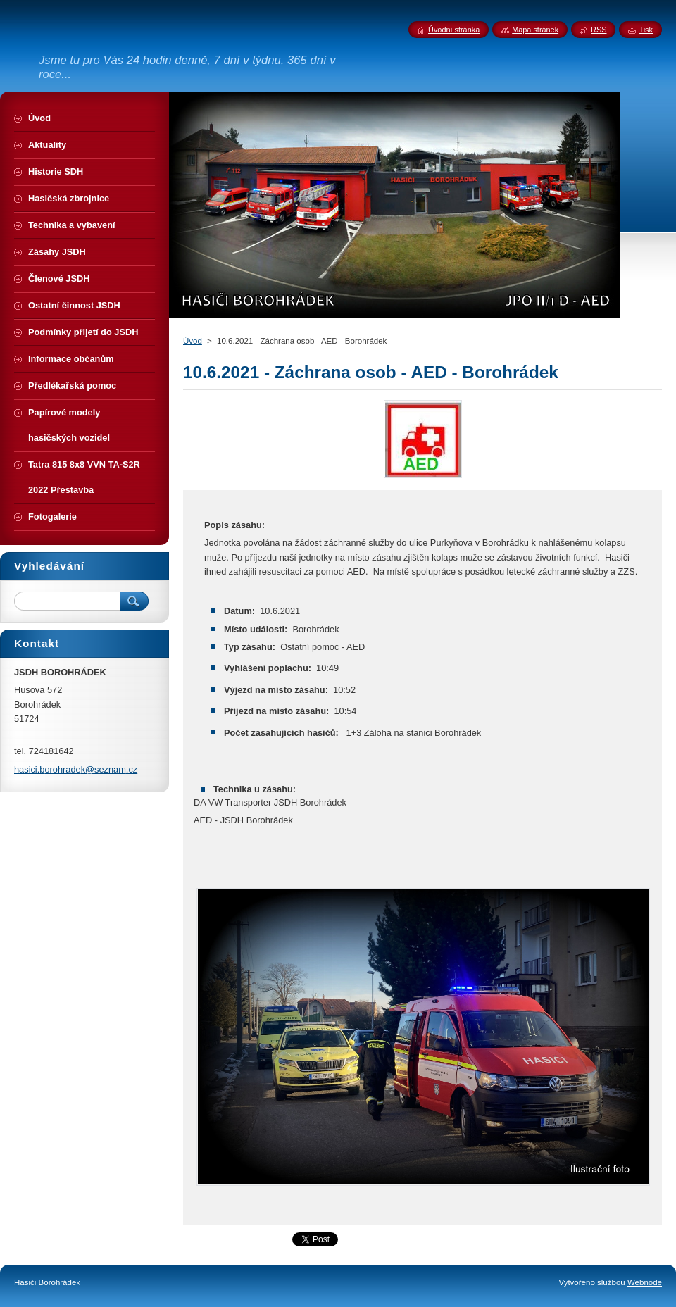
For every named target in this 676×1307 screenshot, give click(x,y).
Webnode (644, 1282)
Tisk (646, 29)
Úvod (192, 341)
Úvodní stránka (454, 29)
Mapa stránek (535, 29)
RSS (598, 29)
